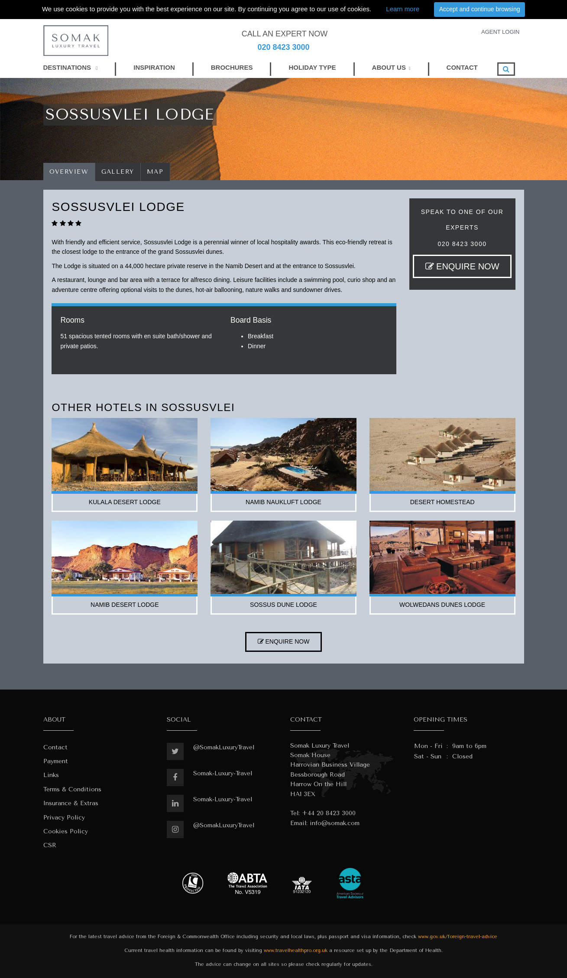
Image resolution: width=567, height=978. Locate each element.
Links (51, 775)
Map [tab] (155, 171)
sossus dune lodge (283, 604)
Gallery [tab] (118, 171)
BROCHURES (232, 67)
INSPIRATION (154, 67)
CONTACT (462, 67)
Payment (55, 761)
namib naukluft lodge (283, 502)
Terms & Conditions (72, 789)
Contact (55, 747)
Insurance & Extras (70, 803)
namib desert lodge (125, 604)
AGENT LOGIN (500, 32)
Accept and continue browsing (479, 9)
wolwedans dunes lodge (442, 604)
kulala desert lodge (125, 502)
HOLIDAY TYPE (312, 67)
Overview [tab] (69, 171)
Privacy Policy (64, 817)
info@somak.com (335, 823)
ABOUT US (389, 67)
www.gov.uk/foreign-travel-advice (457, 936)
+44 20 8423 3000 (329, 813)
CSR (49, 845)
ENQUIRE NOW (462, 266)
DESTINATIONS (70, 67)
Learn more (402, 9)
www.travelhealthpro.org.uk (295, 950)
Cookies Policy (65, 831)
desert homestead (442, 502)
